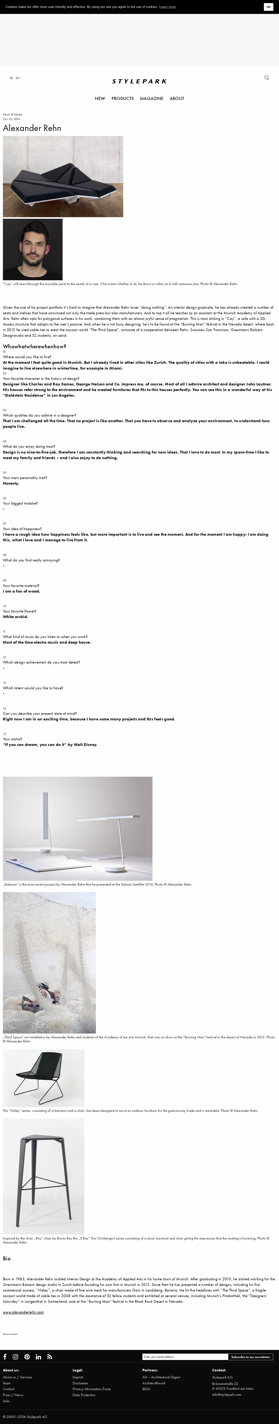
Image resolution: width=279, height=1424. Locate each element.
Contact (8, 1389)
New (100, 98)
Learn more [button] (167, 7)
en (18, 78)
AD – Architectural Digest (161, 1377)
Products (123, 98)
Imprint (78, 1377)
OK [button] (268, 7)
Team (6, 1383)
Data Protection (84, 1395)
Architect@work (153, 1383)
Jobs (6, 1401)
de (11, 78)
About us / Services (17, 1377)
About (177, 98)
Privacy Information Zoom (92, 1389)
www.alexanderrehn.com (23, 1312)
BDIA (146, 1389)
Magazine (152, 98)
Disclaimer (80, 1383)
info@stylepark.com (226, 1394)
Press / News (13, 1395)
